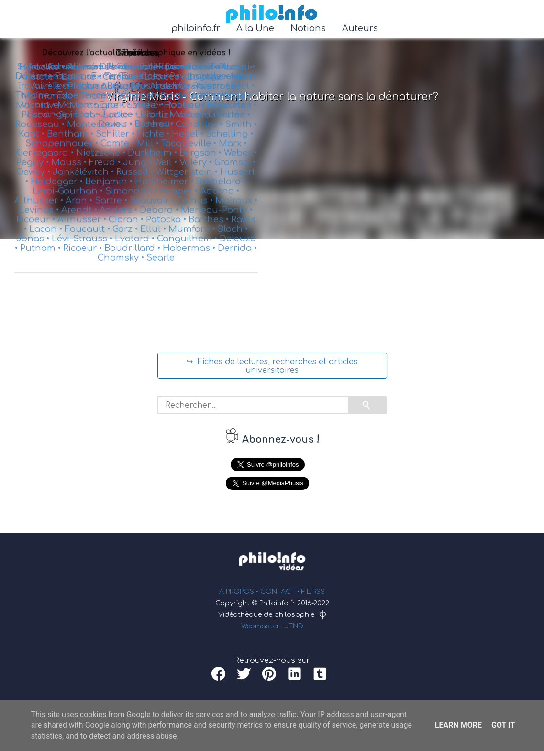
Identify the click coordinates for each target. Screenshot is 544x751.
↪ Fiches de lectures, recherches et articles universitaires (272, 366)
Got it (503, 724)
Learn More (458, 724)
